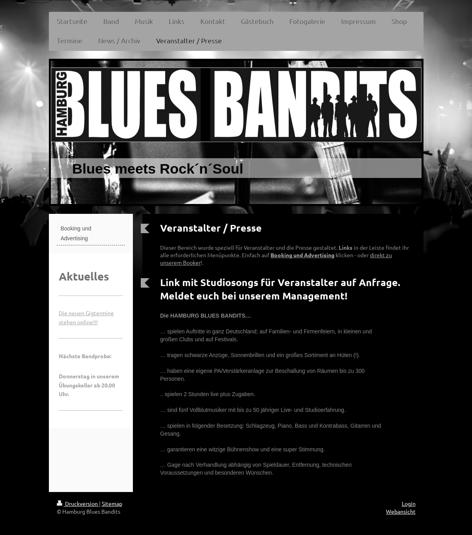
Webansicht (401, 511)
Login (409, 503)
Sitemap (112, 503)
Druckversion (78, 503)
